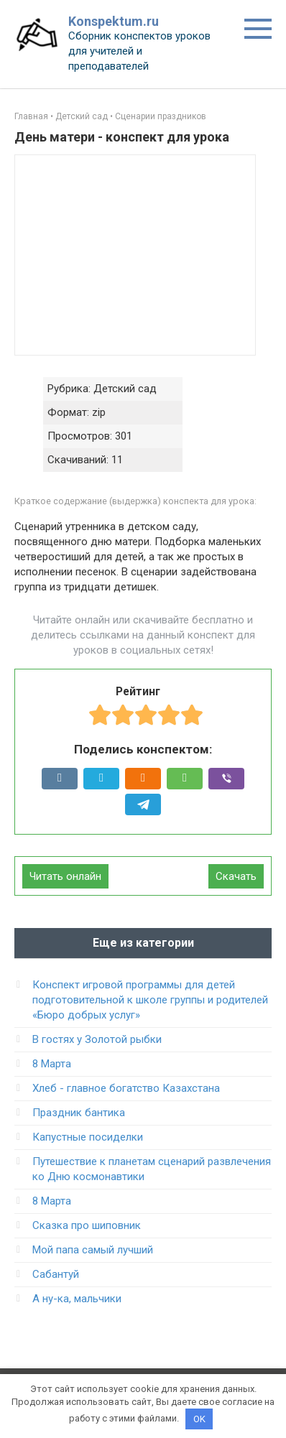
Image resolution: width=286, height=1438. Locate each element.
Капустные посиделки (87, 1137)
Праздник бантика (78, 1112)
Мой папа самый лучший (92, 1249)
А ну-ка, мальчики (76, 1298)
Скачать (236, 876)
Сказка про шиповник (86, 1225)
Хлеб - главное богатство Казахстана (126, 1088)
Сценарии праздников (160, 116)
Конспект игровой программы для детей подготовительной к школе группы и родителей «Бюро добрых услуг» (150, 999)
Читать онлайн (65, 876)
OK (199, 1419)
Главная (31, 116)
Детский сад (81, 116)
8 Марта (51, 1063)
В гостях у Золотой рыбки (97, 1039)
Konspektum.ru (113, 21)
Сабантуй (55, 1274)
